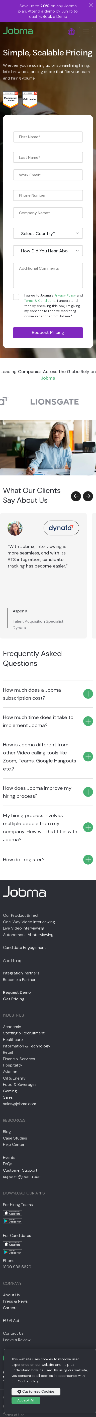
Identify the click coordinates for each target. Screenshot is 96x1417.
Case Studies (15, 1138)
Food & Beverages (20, 1084)
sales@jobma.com (19, 1103)
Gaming (10, 1091)
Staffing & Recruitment (24, 1033)
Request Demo (17, 992)
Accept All (25, 1400)
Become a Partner (19, 979)
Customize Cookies (36, 1391)
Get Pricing (14, 999)
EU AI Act (11, 1320)
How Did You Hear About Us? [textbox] (49, 251)
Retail (8, 1052)
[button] (76, 496)
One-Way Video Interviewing (29, 922)
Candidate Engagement (24, 947)
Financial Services (19, 1058)
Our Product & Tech (21, 915)
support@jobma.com (22, 1176)
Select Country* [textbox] (38, 234)
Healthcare (13, 1039)
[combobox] (48, 233)
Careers (10, 1307)
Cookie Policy (28, 1381)
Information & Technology (26, 1046)
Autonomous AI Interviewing (28, 934)
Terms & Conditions (39, 301)
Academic (12, 1026)
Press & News (15, 1301)
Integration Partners (21, 973)
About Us (11, 1295)
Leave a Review (17, 1339)
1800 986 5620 (17, 1266)
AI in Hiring (12, 960)
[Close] (91, 5)
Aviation (10, 1071)
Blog (7, 1131)
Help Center (14, 1144)
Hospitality (12, 1065)
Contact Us (13, 1333)
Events (9, 1157)
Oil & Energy (14, 1078)
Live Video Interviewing (23, 928)
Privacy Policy (65, 295)
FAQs (7, 1163)
